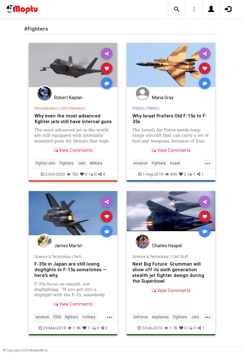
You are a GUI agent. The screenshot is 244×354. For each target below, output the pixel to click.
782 (72, 174)
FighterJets (45, 163)
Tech (78, 256)
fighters (71, 317)
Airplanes (160, 317)
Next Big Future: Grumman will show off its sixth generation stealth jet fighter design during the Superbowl (168, 272)
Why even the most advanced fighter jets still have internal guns (73, 118)
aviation (42, 317)
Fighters (66, 163)
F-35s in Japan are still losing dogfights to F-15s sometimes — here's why (70, 269)
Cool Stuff (180, 256)
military (88, 317)
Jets (82, 163)
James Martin (68, 246)
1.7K (171, 328)
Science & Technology (52, 256)
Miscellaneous (46, 108)
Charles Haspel (167, 246)
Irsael (175, 163)
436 (171, 174)
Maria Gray (163, 97)
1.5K (74, 328)
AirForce (140, 317)
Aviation (140, 163)
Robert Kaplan (68, 97)
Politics (138, 108)
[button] (176, 9)
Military (96, 163)
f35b (57, 317)
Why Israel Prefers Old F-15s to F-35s (169, 118)
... (207, 162)
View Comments (73, 150)
